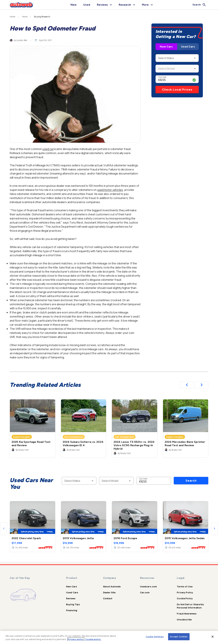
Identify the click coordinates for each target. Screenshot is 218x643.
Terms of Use (184, 586)
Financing (71, 610)
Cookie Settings (155, 636)
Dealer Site (109, 592)
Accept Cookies (179, 636)
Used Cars (188, 46)
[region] (109, 637)
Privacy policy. (76, 639)
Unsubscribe (184, 619)
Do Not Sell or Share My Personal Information (190, 606)
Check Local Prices (177, 89)
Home (12, 16)
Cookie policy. (93, 639)
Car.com (145, 592)
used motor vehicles (110, 190)
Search (191, 480)
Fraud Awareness (187, 613)
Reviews (70, 598)
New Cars (166, 46)
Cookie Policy (185, 598)
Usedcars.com (148, 586)
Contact (107, 598)
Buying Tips (73, 604)
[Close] (212, 636)
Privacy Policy (185, 592)
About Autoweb (112, 586)
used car (47, 149)
